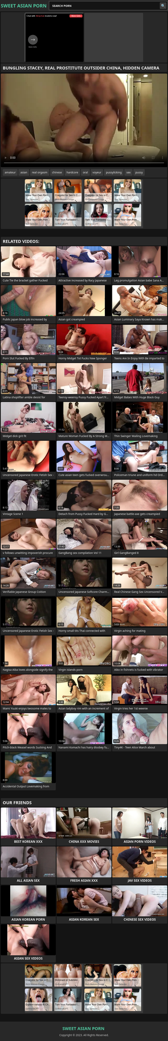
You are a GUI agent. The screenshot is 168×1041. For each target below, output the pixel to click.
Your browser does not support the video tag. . (84, 120)
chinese (57, 172)
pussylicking (114, 172)
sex (128, 172)
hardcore (72, 172)
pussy (139, 172)
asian (23, 172)
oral (85, 172)
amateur (10, 172)
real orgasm (39, 172)
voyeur (97, 172)
